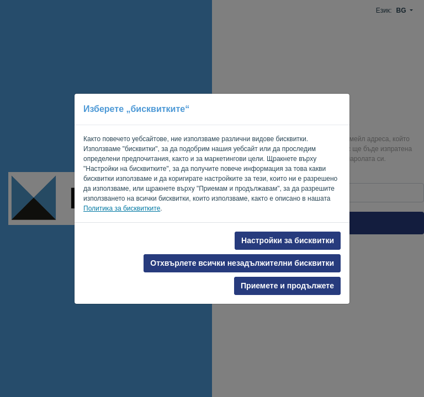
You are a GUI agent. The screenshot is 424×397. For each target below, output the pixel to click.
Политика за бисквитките (121, 208)
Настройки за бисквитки (287, 240)
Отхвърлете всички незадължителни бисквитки (242, 263)
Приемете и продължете (287, 285)
